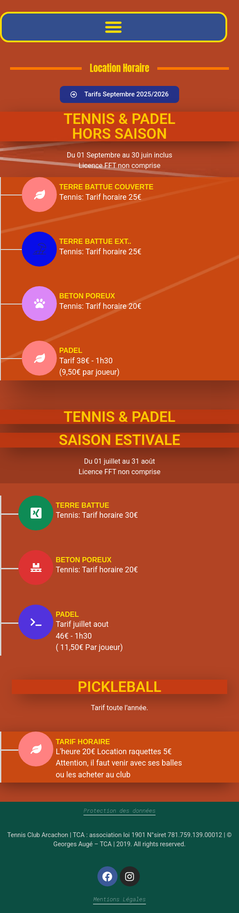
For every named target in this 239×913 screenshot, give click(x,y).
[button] (113, 27)
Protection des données (119, 810)
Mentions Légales (119, 899)
